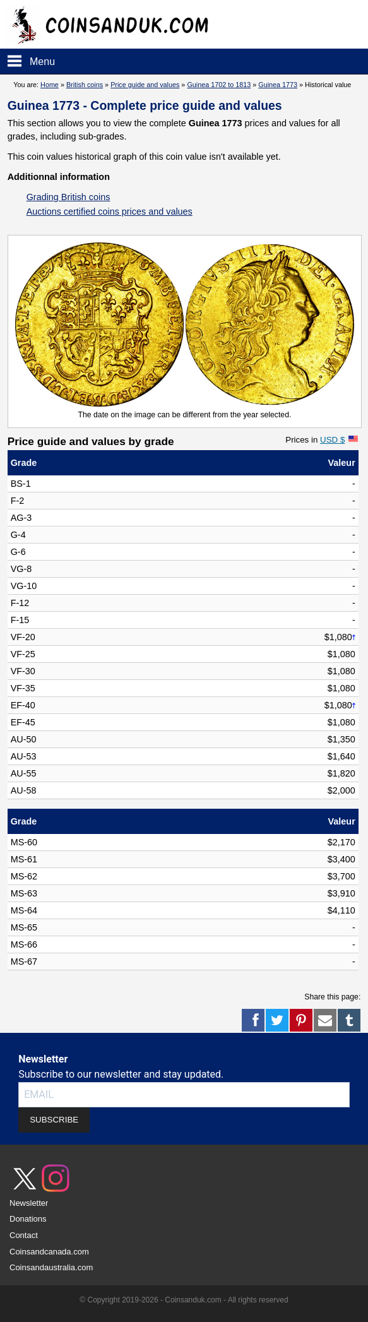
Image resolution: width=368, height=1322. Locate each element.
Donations (28, 1219)
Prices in (315, 439)
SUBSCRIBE (54, 1119)
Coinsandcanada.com (49, 1251)
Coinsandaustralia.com (51, 1267)
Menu (42, 61)
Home (49, 84)
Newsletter (28, 1203)
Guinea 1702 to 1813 (219, 84)
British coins (84, 84)
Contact (23, 1235)
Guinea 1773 (277, 84)
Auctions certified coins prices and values (110, 211)
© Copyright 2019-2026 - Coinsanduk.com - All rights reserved (184, 1299)
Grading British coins (68, 197)
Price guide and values (144, 84)
